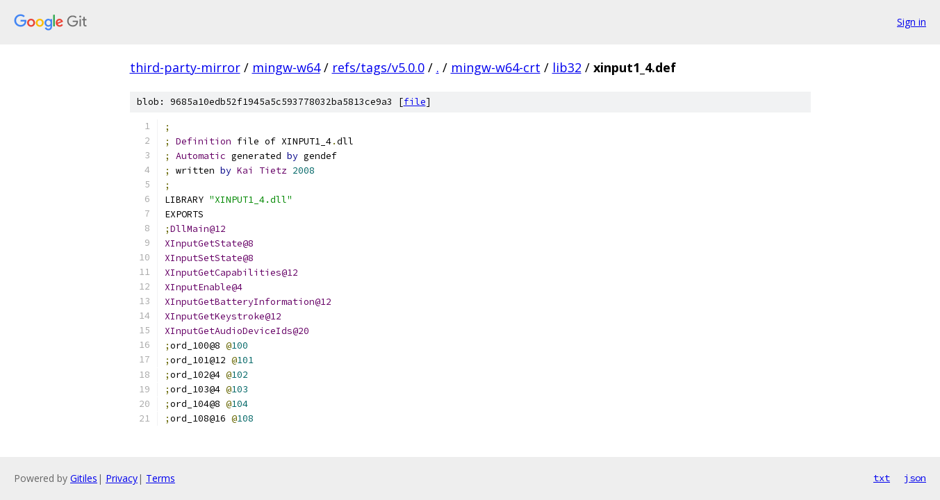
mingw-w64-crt (496, 67)
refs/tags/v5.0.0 (378, 67)
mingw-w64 (286, 67)
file (415, 102)
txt (881, 478)
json (915, 478)
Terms (160, 478)
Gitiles (83, 478)
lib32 (567, 67)
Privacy (122, 478)
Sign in (911, 21)
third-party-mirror (185, 67)
